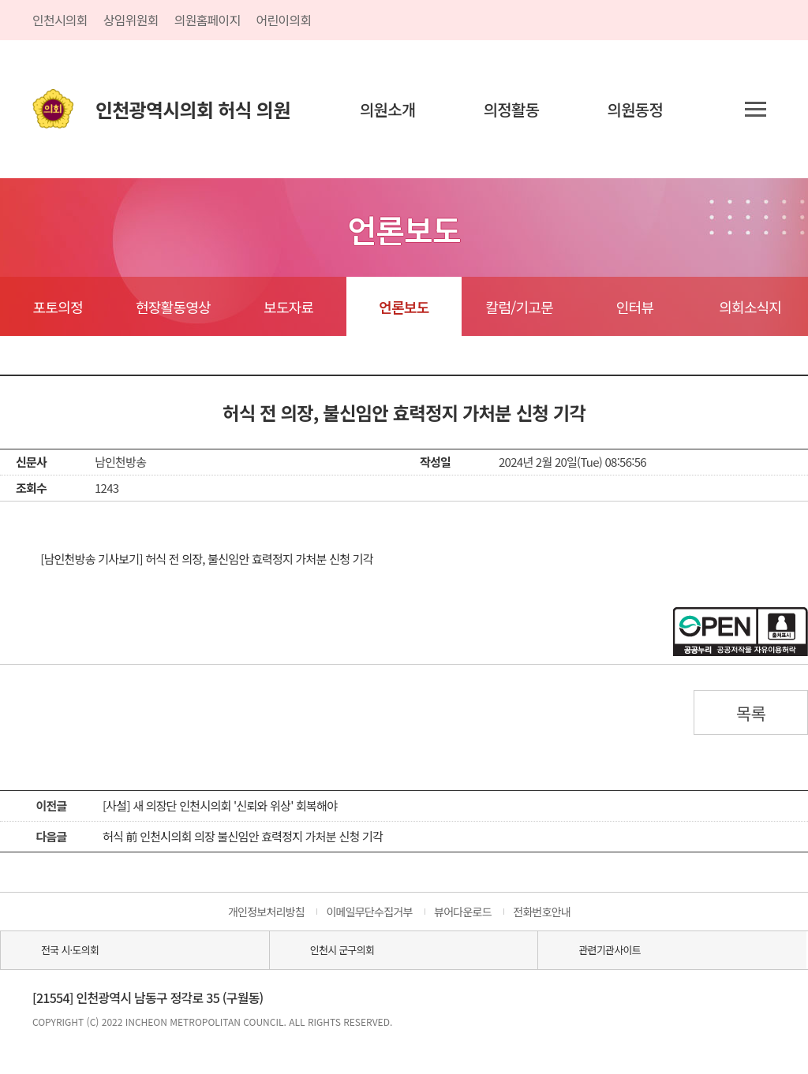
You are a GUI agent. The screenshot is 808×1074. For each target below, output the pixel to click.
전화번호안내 (541, 911)
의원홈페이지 (207, 19)
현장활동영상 (173, 306)
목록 (751, 713)
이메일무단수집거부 (369, 911)
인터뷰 (634, 306)
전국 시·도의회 (70, 949)
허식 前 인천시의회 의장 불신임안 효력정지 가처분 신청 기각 (243, 836)
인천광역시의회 (192, 109)
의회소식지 (750, 306)
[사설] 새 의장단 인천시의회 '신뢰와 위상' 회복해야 (220, 805)
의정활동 (512, 109)
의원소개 (388, 109)
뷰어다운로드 (463, 911)
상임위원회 (131, 19)
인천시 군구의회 (342, 949)
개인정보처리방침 (266, 911)
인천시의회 (60, 19)
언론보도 (403, 306)
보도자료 (288, 306)
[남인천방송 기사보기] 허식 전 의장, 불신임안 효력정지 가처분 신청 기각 (206, 558)
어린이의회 (284, 19)
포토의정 (58, 306)
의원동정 (636, 109)
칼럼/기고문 (519, 306)
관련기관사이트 (609, 949)
